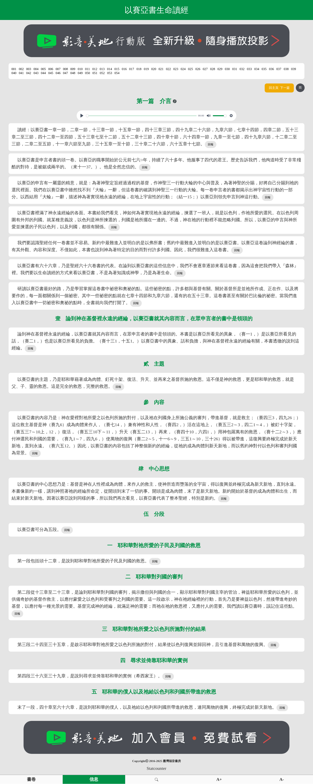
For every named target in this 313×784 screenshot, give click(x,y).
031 (234, 69)
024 (183, 69)
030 (227, 69)
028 (212, 69)
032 (242, 69)
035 (264, 69)
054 (117, 73)
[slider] (141, 116)
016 (124, 69)
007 (58, 69)
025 (190, 69)
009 (72, 69)
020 (153, 69)
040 (13, 73)
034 (256, 69)
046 (58, 73)
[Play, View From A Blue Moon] (82, 115)
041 (21, 73)
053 (109, 73)
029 (219, 69)
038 (286, 69)
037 (278, 69)
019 (146, 69)
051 (94, 73)
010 (80, 69)
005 (43, 69)
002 (21, 69)
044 (43, 73)
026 (197, 69)
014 (109, 69)
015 (116, 69)
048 (72, 73)
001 (13, 69)
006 (50, 69)
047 (65, 73)
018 (139, 69)
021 (160, 69)
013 (102, 69)
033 (249, 69)
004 (36, 69)
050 (87, 73)
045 (50, 73)
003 (28, 69)
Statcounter (156, 768)
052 (102, 73)
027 (205, 69)
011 (87, 69)
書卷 (31, 779)
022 (168, 69)
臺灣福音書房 (172, 761)
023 (175, 69)
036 (271, 69)
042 (28, 73)
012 (94, 69)
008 (65, 69)
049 (80, 73)
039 (293, 69)
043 (36, 73)
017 (131, 69)
